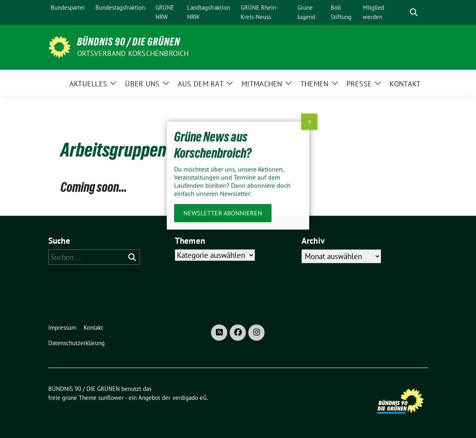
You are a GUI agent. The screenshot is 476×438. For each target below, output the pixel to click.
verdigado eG (189, 398)
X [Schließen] (309, 121)
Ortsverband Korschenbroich (133, 53)
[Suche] (402, 12)
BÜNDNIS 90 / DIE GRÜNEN (128, 42)
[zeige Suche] (414, 12)
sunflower (111, 398)
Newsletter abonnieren (222, 213)
